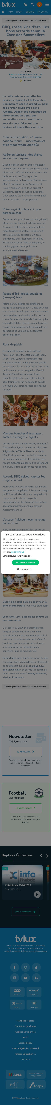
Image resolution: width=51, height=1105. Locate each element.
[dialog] (25, 552)
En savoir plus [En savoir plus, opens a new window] (17, 551)
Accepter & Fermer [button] (25, 562)
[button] (25, 556)
